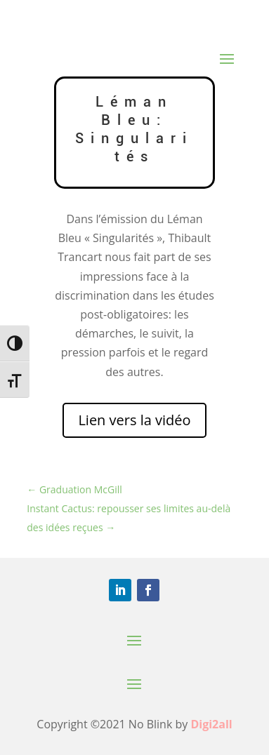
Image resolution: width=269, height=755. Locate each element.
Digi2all (211, 724)
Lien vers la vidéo (134, 419)
